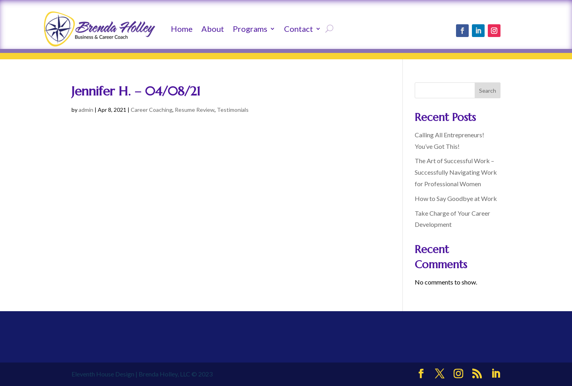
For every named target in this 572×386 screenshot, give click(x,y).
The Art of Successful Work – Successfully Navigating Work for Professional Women (456, 172)
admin (86, 109)
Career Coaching (151, 109)
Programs (250, 28)
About (212, 28)
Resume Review (194, 109)
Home (182, 28)
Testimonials (233, 109)
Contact (298, 28)
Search (487, 90)
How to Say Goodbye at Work (456, 198)
